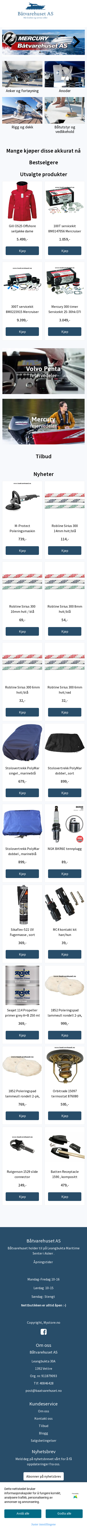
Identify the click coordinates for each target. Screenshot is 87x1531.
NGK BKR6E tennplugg (65, 848)
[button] (40, 52)
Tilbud (43, 1426)
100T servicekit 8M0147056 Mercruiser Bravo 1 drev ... (64, 231)
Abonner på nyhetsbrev (43, 1476)
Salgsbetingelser (43, 1440)
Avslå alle (23, 1513)
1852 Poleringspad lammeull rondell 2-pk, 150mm (22, 1096)
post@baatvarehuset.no (43, 1390)
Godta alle (64, 1513)
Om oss (43, 1411)
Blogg (43, 1433)
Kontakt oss (43, 1418)
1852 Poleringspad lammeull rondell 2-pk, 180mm (65, 1015)
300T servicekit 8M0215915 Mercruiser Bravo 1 (22, 311)
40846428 (47, 1383)
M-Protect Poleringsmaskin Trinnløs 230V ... (22, 531)
